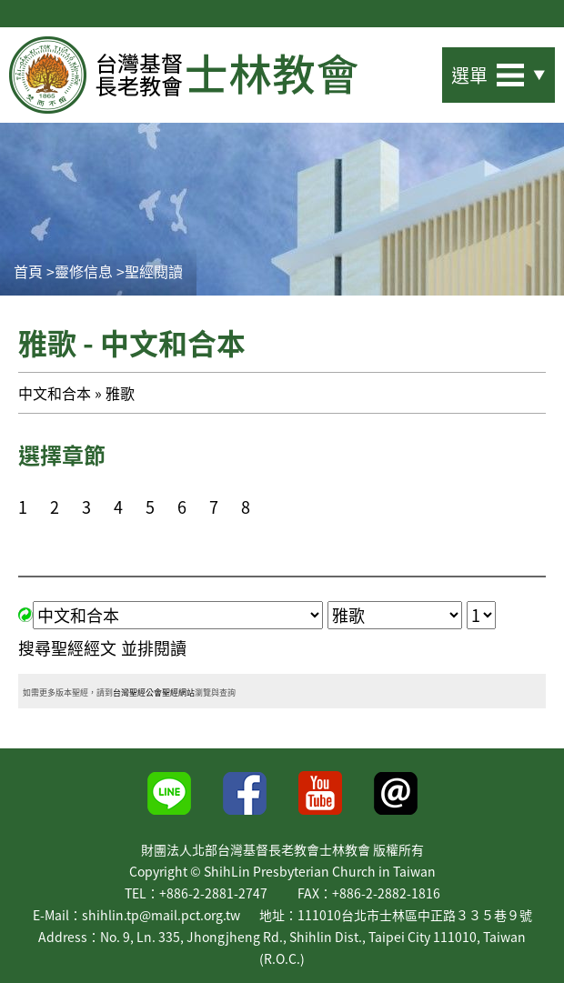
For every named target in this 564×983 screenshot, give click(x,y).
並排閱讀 (153, 648)
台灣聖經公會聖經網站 (154, 692)
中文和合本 (54, 393)
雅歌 (120, 393)
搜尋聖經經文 (67, 648)
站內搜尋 (411, 69)
